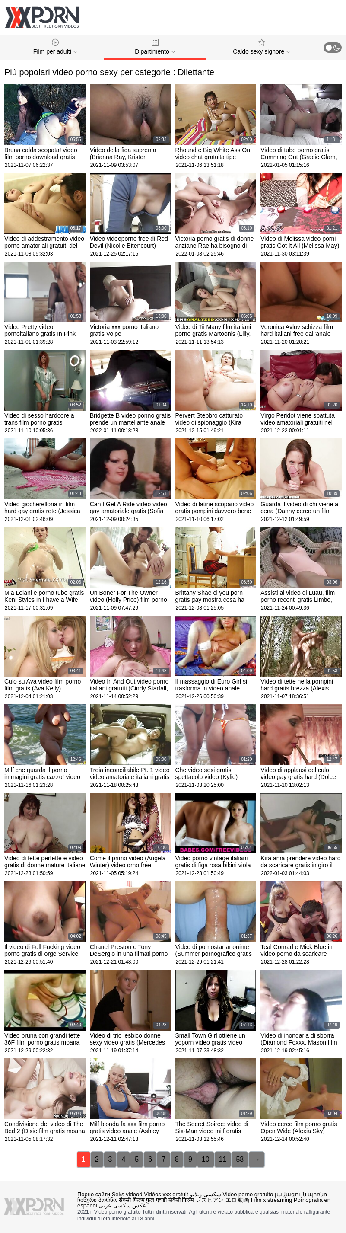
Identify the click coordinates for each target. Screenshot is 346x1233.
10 (206, 1159)
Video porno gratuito (247, 1194)
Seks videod (127, 1194)
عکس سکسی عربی (122, 1205)
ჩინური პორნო (97, 1200)
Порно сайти (93, 1194)
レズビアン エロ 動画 (222, 1200)
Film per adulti (55, 47)
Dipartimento (155, 47)
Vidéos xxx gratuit (166, 1194)
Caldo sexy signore (261, 47)
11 (223, 1159)
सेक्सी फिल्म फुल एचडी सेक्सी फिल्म (156, 1200)
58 (240, 1159)
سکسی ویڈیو (205, 1194)
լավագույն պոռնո (301, 1194)
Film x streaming (271, 1200)
